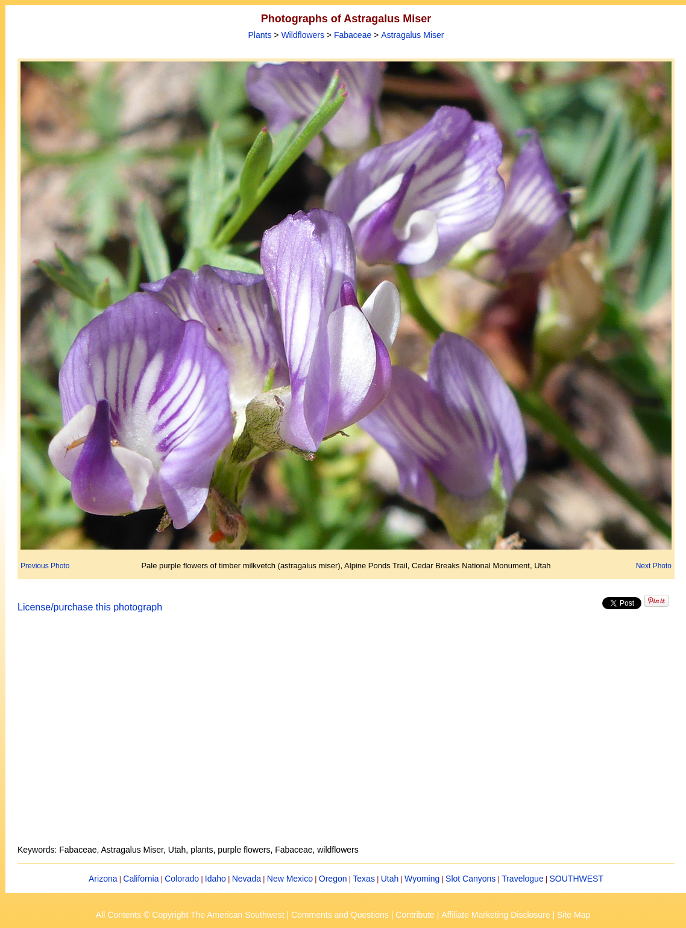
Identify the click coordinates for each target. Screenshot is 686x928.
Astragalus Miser (412, 35)
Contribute (415, 915)
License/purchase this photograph (89, 607)
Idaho (215, 878)
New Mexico (290, 878)
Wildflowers (302, 35)
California (141, 878)
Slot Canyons (470, 878)
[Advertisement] (346, 735)
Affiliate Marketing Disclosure (495, 915)
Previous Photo (44, 566)
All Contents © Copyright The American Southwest (190, 915)
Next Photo (654, 566)
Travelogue (523, 878)
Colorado (182, 878)
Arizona (103, 878)
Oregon (333, 878)
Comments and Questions (340, 915)
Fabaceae (352, 35)
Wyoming (421, 878)
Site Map (573, 915)
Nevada (246, 878)
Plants (260, 35)
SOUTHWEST (576, 878)
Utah (390, 878)
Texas (364, 878)
